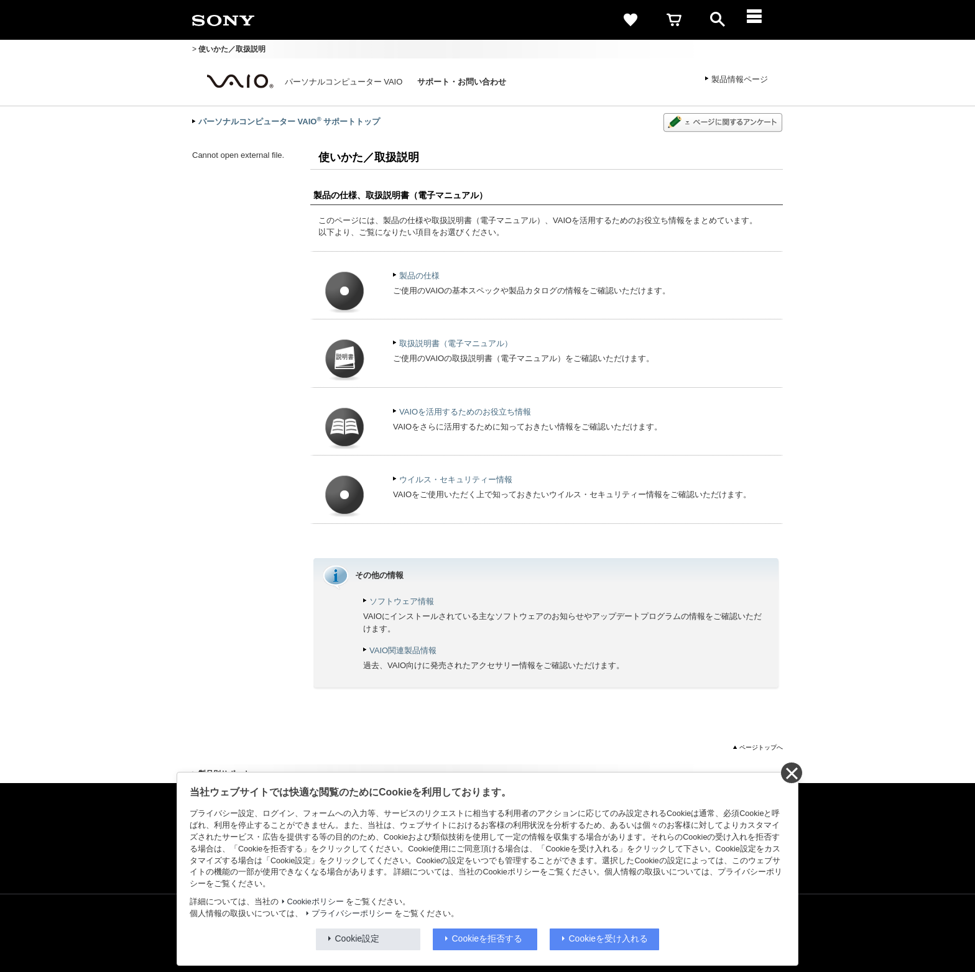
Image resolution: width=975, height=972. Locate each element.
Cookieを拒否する (487, 938)
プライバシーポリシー (352, 913)
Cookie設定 (357, 938)
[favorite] (630, 20)
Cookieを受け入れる (609, 938)
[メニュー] (761, 20)
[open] (717, 20)
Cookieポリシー (315, 901)
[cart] (674, 20)
